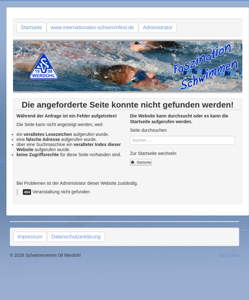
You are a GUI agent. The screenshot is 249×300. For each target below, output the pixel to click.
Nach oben (228, 255)
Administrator (158, 27)
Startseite (31, 27)
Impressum (29, 236)
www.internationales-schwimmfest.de (92, 27)
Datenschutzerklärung (76, 236)
